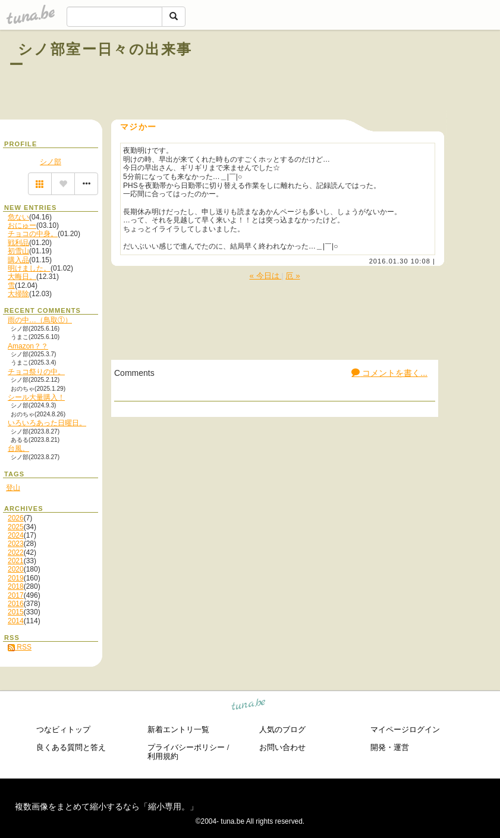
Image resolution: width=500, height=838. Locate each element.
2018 (16, 586)
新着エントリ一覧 (178, 729)
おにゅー (22, 225)
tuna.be (249, 705)
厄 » (292, 275)
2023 (16, 543)
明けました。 (29, 268)
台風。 (18, 448)
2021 (16, 561)
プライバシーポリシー (186, 747)
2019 (16, 578)
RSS (20, 647)
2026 (16, 518)
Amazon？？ (28, 346)
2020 (16, 569)
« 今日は (265, 275)
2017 (16, 595)
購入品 (18, 260)
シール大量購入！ (36, 397)
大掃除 (18, 294)
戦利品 (18, 242)
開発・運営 (389, 747)
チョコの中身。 (33, 234)
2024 (16, 535)
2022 (16, 552)
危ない (18, 217)
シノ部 (50, 162)
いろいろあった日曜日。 (47, 423)
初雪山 (18, 251)
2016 (16, 604)
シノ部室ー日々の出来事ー (100, 57)
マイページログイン (405, 729)
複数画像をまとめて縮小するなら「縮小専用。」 (106, 806)
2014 (16, 621)
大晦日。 (22, 276)
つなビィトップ (63, 729)
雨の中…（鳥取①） (40, 320)
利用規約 (162, 756)
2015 (16, 612)
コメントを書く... (389, 373)
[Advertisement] (346, 76)
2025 (16, 527)
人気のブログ (282, 729)
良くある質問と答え (71, 747)
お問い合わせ (282, 747)
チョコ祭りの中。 (36, 372)
